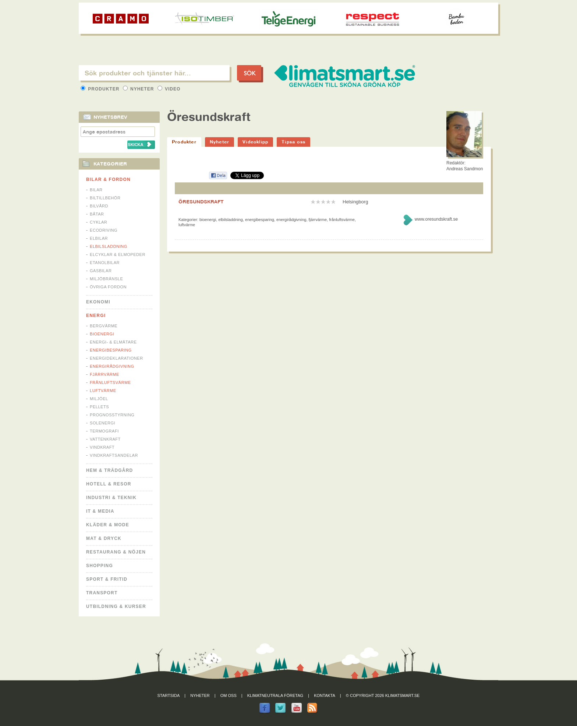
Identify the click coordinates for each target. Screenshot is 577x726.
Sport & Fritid (106, 579)
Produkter (101, 89)
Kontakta (324, 695)
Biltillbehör (105, 198)
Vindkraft (102, 447)
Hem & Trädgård (109, 470)
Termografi (104, 431)
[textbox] (154, 73)
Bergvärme (103, 326)
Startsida (168, 695)
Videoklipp (255, 142)
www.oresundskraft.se (436, 219)
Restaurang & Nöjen (116, 552)
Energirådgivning (112, 366)
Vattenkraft (105, 439)
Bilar (96, 190)
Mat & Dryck (103, 538)
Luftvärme (103, 390)
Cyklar (98, 222)
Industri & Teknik (111, 497)
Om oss (228, 695)
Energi (96, 315)
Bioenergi (102, 334)
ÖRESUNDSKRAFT (201, 201)
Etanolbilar (105, 262)
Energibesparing (111, 350)
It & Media (100, 511)
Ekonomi (98, 302)
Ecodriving (103, 230)
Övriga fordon (108, 287)
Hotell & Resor (108, 484)
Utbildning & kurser (116, 606)
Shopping (99, 565)
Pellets (99, 407)
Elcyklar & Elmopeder (117, 254)
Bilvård (99, 206)
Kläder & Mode (107, 524)
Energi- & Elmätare (113, 342)
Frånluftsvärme (110, 382)
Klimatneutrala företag (275, 695)
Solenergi (102, 423)
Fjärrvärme (104, 374)
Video (169, 89)
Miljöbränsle (106, 279)
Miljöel (99, 398)
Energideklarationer (116, 358)
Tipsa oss (293, 142)
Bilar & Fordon (108, 179)
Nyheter (139, 89)
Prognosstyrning (112, 415)
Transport (101, 592)
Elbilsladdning (108, 246)
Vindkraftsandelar (114, 455)
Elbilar (99, 238)
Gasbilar (100, 270)
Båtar (97, 214)
